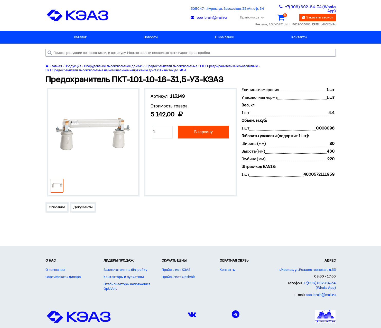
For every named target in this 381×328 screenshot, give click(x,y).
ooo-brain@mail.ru (321, 295)
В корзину (203, 132)
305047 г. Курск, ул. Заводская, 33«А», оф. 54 (227, 9)
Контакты (299, 37)
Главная (53, 66)
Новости (151, 37)
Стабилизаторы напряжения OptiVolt (127, 286)
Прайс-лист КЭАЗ (176, 270)
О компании (224, 37)
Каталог (80, 37)
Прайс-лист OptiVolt (178, 277)
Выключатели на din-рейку (125, 270)
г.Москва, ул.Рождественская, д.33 (307, 270)
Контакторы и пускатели (124, 277)
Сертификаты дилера (63, 277)
